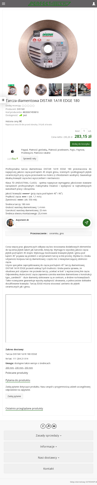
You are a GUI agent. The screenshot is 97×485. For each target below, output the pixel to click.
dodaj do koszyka (80, 143)
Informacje (48, 446)
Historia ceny (13, 121)
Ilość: (77, 131)
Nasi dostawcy (48, 457)
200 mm (10, 367)
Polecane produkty (17, 372)
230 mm (19, 367)
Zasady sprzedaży (48, 435)
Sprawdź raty (29, 158)
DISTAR (21, 109)
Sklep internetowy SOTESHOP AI (83, 482)
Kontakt (48, 468)
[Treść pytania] (48, 224)
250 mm (29, 367)
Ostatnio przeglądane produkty (24, 408)
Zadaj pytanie (14, 396)
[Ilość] (84, 131)
